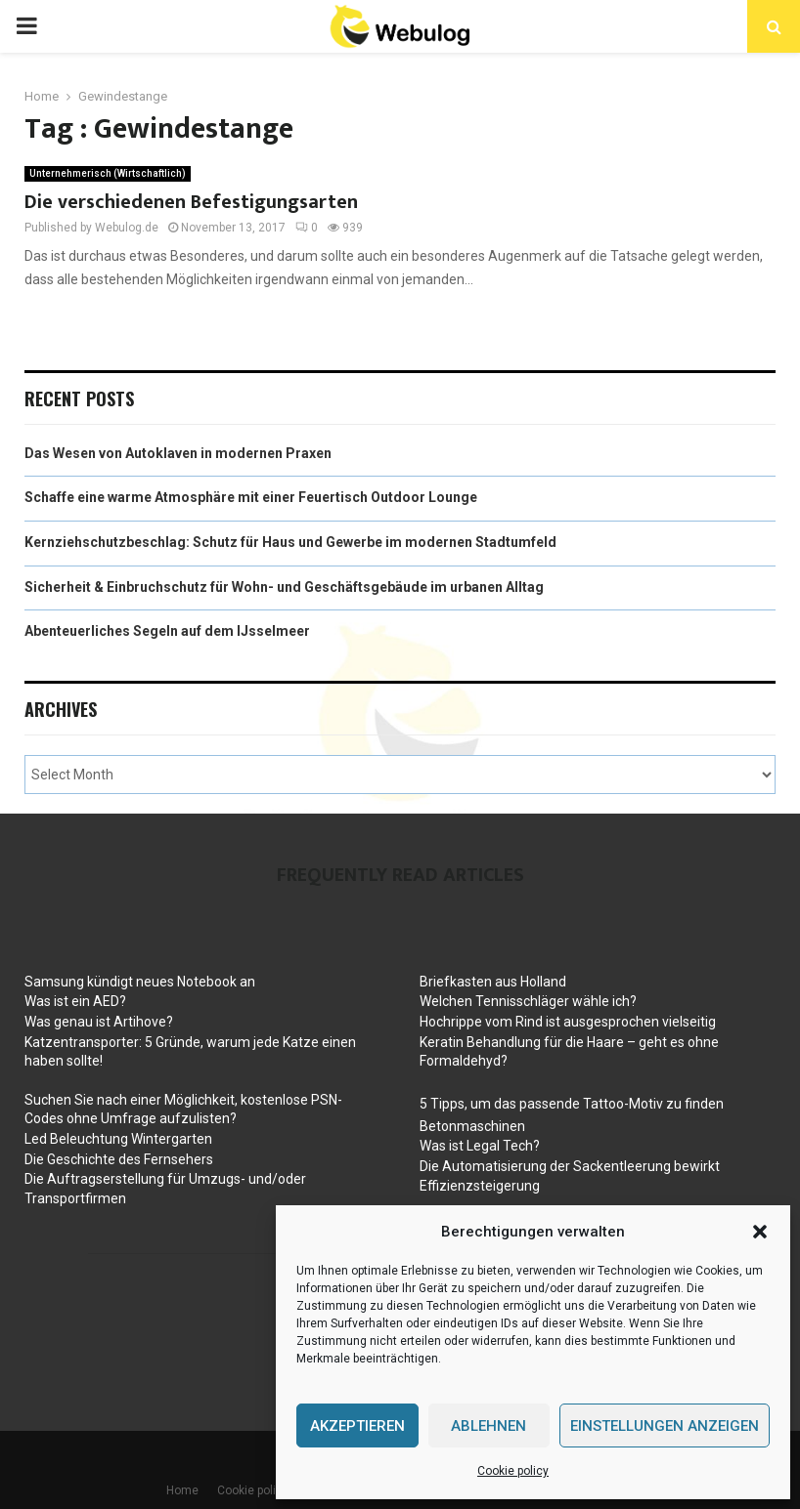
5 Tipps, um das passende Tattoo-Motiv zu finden (572, 1103)
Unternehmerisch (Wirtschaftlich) (107, 173)
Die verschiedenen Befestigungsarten (191, 202)
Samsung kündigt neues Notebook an (139, 981)
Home (182, 1490)
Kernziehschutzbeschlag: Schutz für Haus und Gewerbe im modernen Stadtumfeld (290, 542)
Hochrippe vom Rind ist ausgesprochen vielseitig (568, 1021)
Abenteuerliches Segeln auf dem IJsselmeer (167, 631)
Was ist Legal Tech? (480, 1145)
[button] (760, 1231)
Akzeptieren (357, 1426)
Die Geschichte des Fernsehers (118, 1159)
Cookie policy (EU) (265, 1490)
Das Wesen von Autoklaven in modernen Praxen (178, 453)
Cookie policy (513, 1471)
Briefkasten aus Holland (493, 981)
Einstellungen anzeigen (664, 1426)
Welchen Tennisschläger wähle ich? (528, 1001)
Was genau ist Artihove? (98, 1021)
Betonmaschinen (472, 1126)
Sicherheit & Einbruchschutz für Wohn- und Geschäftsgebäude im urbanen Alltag (284, 587)
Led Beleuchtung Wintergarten (118, 1139)
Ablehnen (488, 1426)
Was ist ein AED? (75, 1001)
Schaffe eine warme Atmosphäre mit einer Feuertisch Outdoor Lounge (250, 497)
